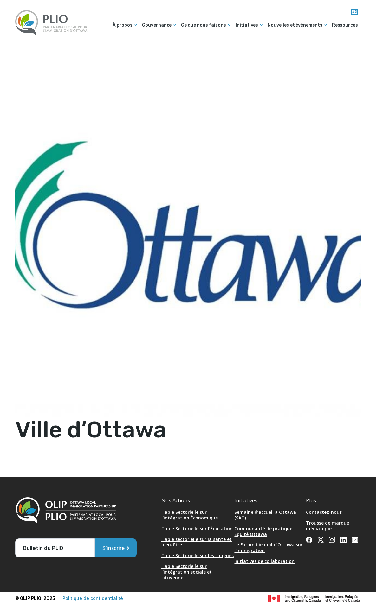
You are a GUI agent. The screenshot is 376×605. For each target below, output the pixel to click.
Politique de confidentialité (92, 598)
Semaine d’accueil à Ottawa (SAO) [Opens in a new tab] (265, 515)
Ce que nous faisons (203, 25)
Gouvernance (157, 25)
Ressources (345, 25)
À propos (123, 25)
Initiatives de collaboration (264, 561)
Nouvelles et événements (295, 25)
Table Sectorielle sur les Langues (197, 555)
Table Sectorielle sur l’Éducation (197, 528)
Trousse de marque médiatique (327, 526)
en (354, 12)
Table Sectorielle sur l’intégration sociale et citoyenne (186, 572)
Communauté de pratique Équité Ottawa (263, 531)
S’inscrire (113, 548)
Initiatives (247, 25)
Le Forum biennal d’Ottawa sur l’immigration (268, 547)
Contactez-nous (324, 512)
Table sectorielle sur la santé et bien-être (196, 542)
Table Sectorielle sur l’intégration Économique (189, 515)
